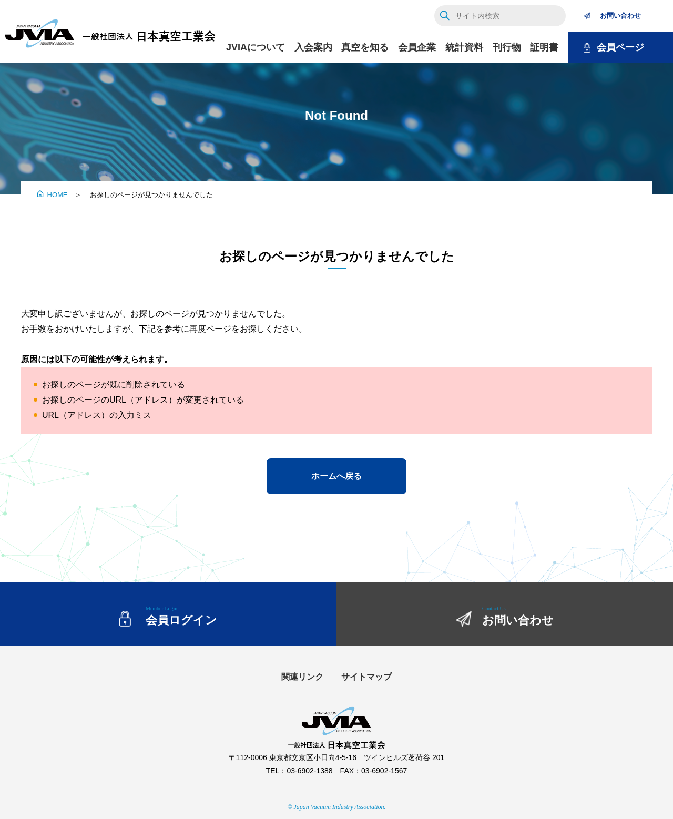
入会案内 (313, 47)
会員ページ (620, 47)
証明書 (544, 47)
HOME (57, 195)
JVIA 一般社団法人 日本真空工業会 (110, 34)
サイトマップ (366, 676)
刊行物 (507, 47)
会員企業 (417, 47)
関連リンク (302, 676)
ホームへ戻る (336, 476)
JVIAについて (255, 47)
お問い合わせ (620, 15)
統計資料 (464, 47)
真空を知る (365, 47)
